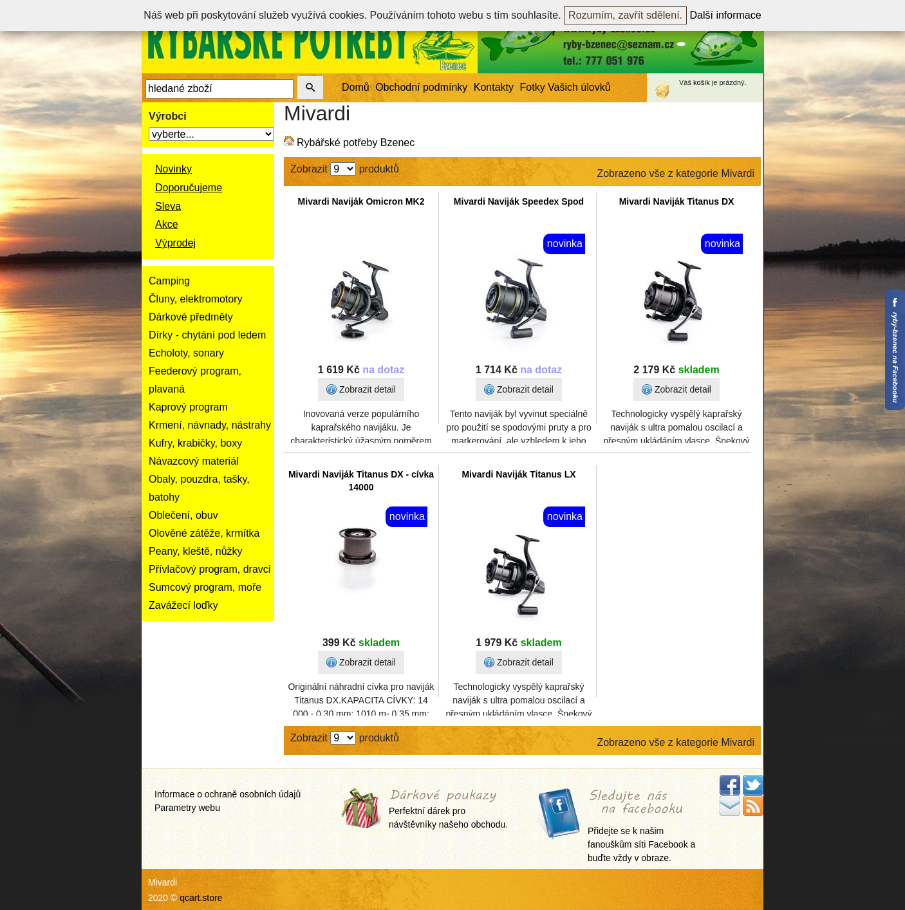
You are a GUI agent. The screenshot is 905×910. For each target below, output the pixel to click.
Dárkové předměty (191, 316)
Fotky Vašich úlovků (565, 87)
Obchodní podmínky (421, 87)
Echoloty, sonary (186, 353)
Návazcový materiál (194, 461)
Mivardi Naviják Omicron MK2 (361, 201)
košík (701, 82)
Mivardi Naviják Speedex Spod (519, 201)
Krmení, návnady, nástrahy (210, 425)
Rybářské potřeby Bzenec (356, 142)
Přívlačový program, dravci (209, 569)
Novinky (173, 168)
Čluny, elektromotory (196, 298)
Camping (169, 280)
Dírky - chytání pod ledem (207, 335)
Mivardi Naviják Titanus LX (518, 474)
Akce (166, 224)
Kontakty (494, 87)
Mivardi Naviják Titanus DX (676, 201)
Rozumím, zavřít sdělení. (625, 15)
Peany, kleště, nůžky (196, 551)
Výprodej (175, 242)
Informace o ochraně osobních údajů (227, 794)
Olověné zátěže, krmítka (204, 533)
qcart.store (201, 898)
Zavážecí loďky (183, 605)
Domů (355, 87)
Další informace (725, 15)
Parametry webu (187, 808)
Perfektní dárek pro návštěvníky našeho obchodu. (448, 810)
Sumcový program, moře (205, 587)
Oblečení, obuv (183, 515)
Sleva (168, 206)
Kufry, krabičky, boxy (195, 443)
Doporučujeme (188, 187)
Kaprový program (188, 407)
